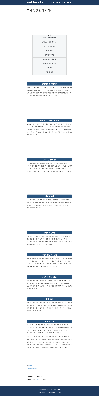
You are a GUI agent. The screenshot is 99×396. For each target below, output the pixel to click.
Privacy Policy (41, 392)
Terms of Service (51, 392)
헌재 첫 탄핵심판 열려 (32, 367)
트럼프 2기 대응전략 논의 (49, 42)
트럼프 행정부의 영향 (49, 59)
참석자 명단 (49, 50)
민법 (63, 2)
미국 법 (58, 2)
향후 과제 (49, 68)
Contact (59, 392)
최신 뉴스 (30, 365)
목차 (49, 35)
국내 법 (69, 2)
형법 (52, 2)
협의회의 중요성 (49, 55)
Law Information (35, 2)
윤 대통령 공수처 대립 (32, 368)
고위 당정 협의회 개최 (49, 38)
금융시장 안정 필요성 (49, 63)
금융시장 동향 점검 (49, 46)
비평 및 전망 (49, 72)
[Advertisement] (50, 22)
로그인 (38, 380)
